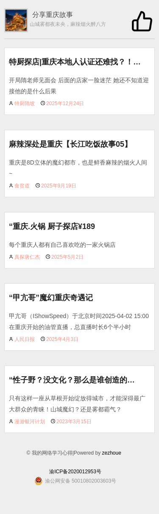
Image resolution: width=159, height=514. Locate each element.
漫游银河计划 (29, 422)
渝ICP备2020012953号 (75, 472)
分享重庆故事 (52, 14)
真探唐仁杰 (27, 257)
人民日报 (24, 339)
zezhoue (111, 453)
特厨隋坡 (24, 103)
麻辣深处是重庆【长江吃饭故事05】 (70, 144)
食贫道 (22, 186)
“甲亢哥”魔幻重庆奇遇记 (51, 297)
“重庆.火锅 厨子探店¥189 (52, 226)
